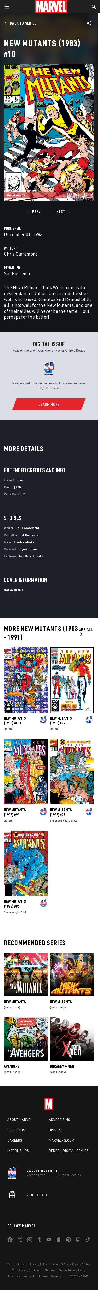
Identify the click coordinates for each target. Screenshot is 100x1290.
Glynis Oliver (28, 549)
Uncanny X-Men (62, 1066)
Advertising (59, 1120)
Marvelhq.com (61, 1140)
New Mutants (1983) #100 (15, 720)
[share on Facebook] (10, 1240)
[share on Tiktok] (87, 1240)
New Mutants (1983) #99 (61, 720)
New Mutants (15, 1001)
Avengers (11, 1066)
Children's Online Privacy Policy (64, 1270)
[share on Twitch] (78, 1240)
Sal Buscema (17, 273)
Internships (18, 1151)
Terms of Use (16, 1264)
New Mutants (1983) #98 (15, 812)
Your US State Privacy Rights (71, 1264)
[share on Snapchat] (58, 1240)
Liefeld (8, 729)
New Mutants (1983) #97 (61, 812)
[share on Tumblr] (39, 1240)
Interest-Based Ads (52, 1276)
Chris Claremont (20, 254)
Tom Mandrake (24, 542)
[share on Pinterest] (68, 1240)
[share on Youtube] (48, 1240)
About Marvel (19, 1120)
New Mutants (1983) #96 (15, 904)
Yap (65, 820)
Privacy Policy (39, 1264)
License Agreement (21, 1276)
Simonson (56, 820)
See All (86, 631)
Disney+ (56, 1130)
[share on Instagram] (29, 1240)
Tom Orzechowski (30, 556)
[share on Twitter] (19, 1240)
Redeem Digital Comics (69, 1151)
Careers (14, 1140)
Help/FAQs (16, 1130)
